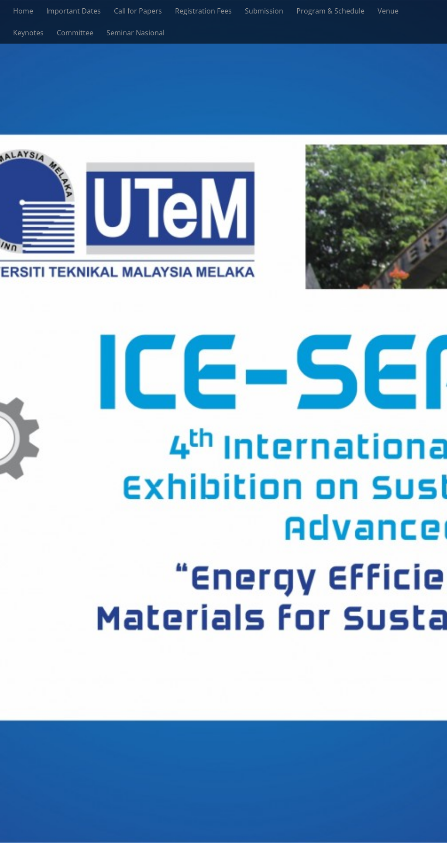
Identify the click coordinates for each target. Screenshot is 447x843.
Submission (264, 11)
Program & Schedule (330, 11)
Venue (388, 11)
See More (223, 452)
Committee (75, 33)
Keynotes (28, 33)
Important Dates (73, 11)
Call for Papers (138, 11)
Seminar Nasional (136, 33)
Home (23, 11)
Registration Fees (203, 11)
